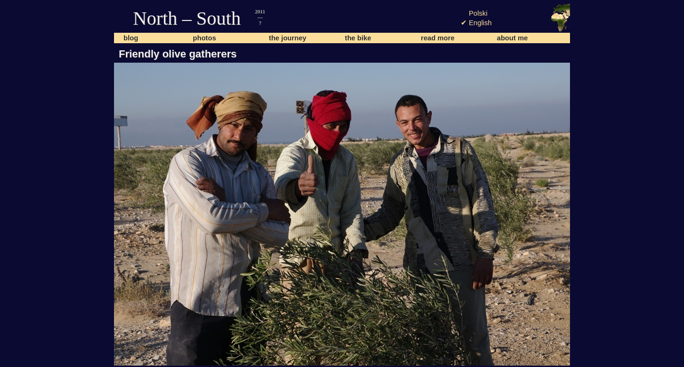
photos (204, 38)
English (480, 23)
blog (131, 38)
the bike (358, 38)
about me (512, 38)
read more (438, 38)
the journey (287, 38)
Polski (478, 13)
